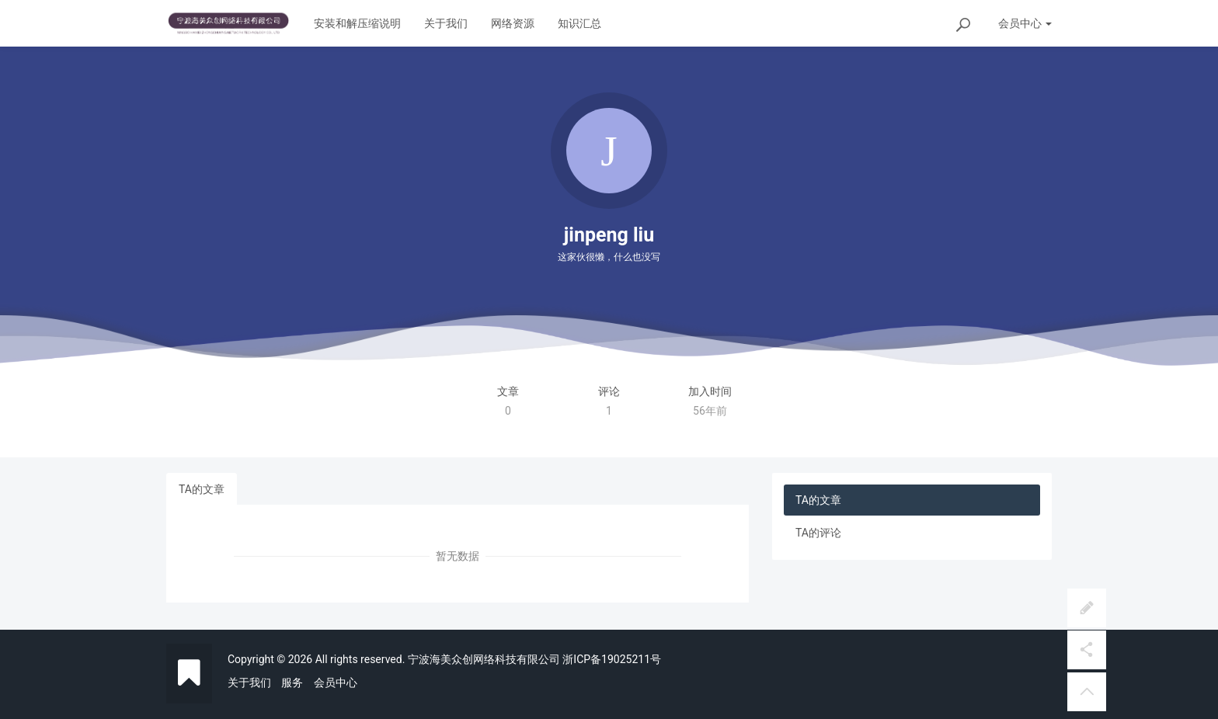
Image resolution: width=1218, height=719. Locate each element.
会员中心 (335, 682)
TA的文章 (201, 489)
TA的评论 (818, 532)
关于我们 (446, 23)
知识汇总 (579, 23)
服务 (292, 682)
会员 (1025, 23)
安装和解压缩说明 (357, 23)
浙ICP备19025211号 (611, 659)
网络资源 (512, 23)
